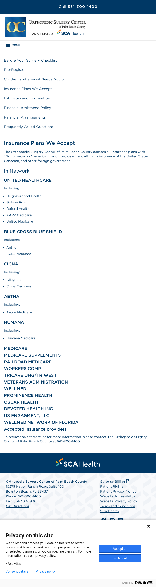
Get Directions (17, 506)
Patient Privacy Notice (118, 491)
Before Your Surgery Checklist (30, 60)
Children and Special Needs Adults (34, 79)
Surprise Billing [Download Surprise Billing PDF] (115, 481)
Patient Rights (111, 486)
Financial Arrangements (25, 117)
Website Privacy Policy (118, 501)
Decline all (120, 558)
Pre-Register (15, 70)
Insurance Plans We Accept (28, 89)
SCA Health (109, 511)
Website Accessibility (117, 496)
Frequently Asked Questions (28, 127)
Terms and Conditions (117, 506)
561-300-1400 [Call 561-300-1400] (78, 6)
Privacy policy (46, 571)
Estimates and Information (27, 98)
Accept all (120, 549)
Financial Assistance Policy (27, 108)
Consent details (17, 571)
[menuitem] (78, 462)
